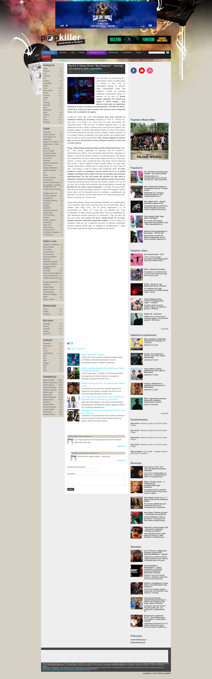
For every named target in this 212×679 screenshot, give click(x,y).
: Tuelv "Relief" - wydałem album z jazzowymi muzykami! (149, 452)
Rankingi (46, 103)
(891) (61, 402)
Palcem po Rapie (49, 178)
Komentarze (47, 83)
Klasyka (46, 81)
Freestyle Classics (49, 153)
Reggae (46, 363)
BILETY (46, 56)
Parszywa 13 (48, 180)
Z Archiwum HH (48, 230)
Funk (45, 348)
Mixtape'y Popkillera (50, 264)
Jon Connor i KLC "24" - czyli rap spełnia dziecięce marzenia (155, 468)
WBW (45, 297)
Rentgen (46, 205)
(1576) (60, 392)
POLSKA (63, 52)
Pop (44, 358)
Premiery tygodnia (49, 196)
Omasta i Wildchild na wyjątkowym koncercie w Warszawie (154, 385)
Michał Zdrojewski (49, 407)
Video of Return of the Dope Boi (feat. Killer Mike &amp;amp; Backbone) (96, 318)
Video (45, 120)
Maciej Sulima (48, 400)
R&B (45, 360)
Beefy (45, 69)
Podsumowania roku (50, 276)
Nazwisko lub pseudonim (76, 467)
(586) (61, 414)
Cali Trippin (47, 249)
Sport (45, 107)
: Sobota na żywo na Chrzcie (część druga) (149, 424)
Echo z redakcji (48, 151)
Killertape (46, 161)
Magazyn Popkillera (50, 168)
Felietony (46, 71)
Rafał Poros (47, 412)
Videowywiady (48, 292)
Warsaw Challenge (50, 294)
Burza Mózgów (48, 247)
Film (44, 73)
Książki (45, 86)
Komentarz (71, 474)
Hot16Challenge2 (49, 156)
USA (73, 52)
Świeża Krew (48, 213)
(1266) (60, 395)
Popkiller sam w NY (50, 193)
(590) (61, 412)
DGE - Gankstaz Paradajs (154, 269)
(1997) (60, 390)
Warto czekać (48, 227)
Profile (45, 98)
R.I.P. (45, 100)
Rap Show (47, 203)
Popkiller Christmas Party (52, 278)
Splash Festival (48, 289)
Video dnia (47, 225)
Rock (45, 365)
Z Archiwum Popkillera (51, 232)
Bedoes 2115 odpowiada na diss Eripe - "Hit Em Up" (155, 232)
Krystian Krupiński (49, 390)
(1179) (60, 397)
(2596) (60, 387)
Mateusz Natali (48, 380)
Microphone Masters (50, 262)
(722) (61, 404)
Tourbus (46, 218)
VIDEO (139, 52)
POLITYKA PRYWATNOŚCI (67, 670)
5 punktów (47, 132)
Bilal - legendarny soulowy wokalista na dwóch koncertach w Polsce (155, 400)
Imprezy (46, 326)
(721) (61, 407)
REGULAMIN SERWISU (49, 670)
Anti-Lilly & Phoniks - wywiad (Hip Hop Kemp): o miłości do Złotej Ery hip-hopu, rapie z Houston (155, 600)
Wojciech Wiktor (49, 414)
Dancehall (46, 343)
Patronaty (135, 60)
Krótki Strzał (47, 165)
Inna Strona (47, 158)
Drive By (46, 148)
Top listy (46, 115)
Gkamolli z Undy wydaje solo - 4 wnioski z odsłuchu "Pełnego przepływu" (156, 529)
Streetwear (47, 110)
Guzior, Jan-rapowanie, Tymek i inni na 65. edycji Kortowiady (154, 355)
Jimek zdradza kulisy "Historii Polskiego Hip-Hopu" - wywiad (154, 301)
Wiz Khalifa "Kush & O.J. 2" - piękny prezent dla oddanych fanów (156, 499)
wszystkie (164, 329)
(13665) (60, 380)
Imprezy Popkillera (50, 257)
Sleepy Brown (81, 348)
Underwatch (47, 222)
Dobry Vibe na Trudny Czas (51, 145)
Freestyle (46, 76)
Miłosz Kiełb (47, 395)
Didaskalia (47, 139)
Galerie (46, 312)
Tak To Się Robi (48, 215)
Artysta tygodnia (49, 134)
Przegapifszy (48, 198)
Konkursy (46, 259)
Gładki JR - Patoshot (152, 314)
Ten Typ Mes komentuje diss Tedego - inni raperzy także (156, 173)
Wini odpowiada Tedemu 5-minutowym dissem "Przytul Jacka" (156, 188)
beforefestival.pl (138, 642)
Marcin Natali (48, 392)
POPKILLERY (49, 52)
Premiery (46, 95)
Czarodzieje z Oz (49, 137)
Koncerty (46, 329)
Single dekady (48, 287)
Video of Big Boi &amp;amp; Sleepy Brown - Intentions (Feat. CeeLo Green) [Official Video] (96, 283)
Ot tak (45, 175)
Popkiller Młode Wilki (50, 282)
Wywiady (46, 122)
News (45, 88)
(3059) (60, 385)
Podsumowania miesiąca (52, 189)
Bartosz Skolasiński (50, 383)
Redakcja (46, 402)
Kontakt (146, 60)
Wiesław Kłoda (48, 404)
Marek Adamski (48, 385)
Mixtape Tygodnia (49, 170)
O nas (126, 60)
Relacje (46, 331)
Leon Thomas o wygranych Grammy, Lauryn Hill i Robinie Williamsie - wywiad (156, 552)
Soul (45, 368)
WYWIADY (127, 52)
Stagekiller (47, 208)
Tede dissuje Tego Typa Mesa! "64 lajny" (154, 217)
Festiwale (46, 324)
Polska (45, 93)
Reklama (156, 60)
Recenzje (46, 105)
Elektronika (47, 346)
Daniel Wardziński (49, 387)
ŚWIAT (82, 52)
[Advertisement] (99, 428)
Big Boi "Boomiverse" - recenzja (93, 355)
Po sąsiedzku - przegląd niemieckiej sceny (52, 186)
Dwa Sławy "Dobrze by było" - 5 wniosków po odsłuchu (156, 513)
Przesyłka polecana (50, 201)
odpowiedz (121, 446)
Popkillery (46, 285)
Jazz (45, 356)
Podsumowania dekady (51, 273)
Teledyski (46, 314)
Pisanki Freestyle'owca (51, 182)
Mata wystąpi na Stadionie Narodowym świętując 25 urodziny (155, 340)
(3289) (60, 382)
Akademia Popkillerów (51, 245)
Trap (45, 370)
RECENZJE (113, 52)
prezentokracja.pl (138, 640)
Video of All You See (96, 248)
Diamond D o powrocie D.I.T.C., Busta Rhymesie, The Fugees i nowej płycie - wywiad (155, 618)
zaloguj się (63, 60)
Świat (45, 112)
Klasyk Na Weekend (50, 163)
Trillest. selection (49, 220)
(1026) (60, 399)
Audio (45, 309)
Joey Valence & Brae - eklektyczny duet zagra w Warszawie (154, 370)
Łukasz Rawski (48, 409)
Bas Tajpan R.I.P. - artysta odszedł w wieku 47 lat (154, 202)
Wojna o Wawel (48, 299)
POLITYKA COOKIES (84, 670)
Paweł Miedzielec (49, 397)
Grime (45, 351)
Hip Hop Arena (48, 252)
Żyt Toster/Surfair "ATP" (154, 254)
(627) (61, 409)
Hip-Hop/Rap (48, 353)
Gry (44, 78)
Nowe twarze (48, 90)
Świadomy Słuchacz (50, 210)
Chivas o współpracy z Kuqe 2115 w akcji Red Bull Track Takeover (156, 585)
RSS (165, 60)
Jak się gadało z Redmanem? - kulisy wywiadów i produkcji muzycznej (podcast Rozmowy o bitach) (153, 569)
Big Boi (73, 348)
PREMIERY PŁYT (96, 52)
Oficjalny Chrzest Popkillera (49, 267)
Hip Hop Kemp (48, 254)
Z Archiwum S (48, 235)
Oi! (44, 173)
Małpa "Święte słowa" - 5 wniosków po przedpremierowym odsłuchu (154, 484)
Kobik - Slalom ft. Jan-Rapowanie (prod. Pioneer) (155, 285)
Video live (46, 334)
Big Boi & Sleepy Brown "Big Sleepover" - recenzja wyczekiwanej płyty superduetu (95, 67)
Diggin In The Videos (50, 142)
